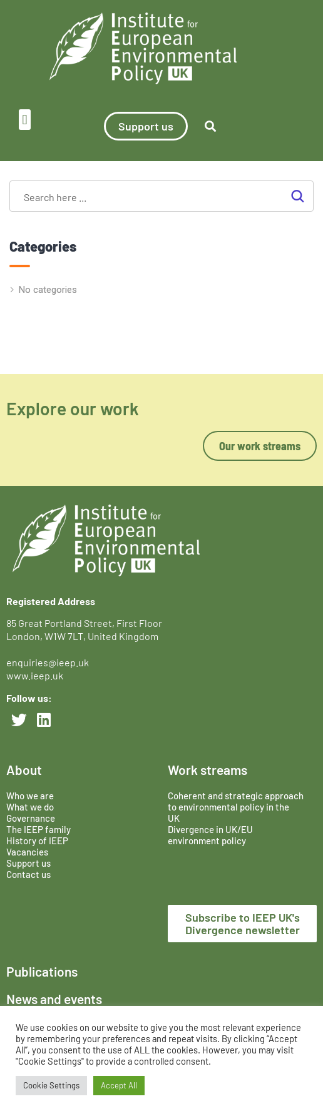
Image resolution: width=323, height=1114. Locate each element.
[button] (25, 119)
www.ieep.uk (34, 675)
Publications (42, 971)
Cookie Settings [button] (51, 1085)
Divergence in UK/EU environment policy (210, 835)
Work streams (207, 769)
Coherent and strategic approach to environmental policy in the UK (236, 807)
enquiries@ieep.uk (49, 662)
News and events (54, 999)
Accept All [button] (119, 1085)
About (24, 769)
